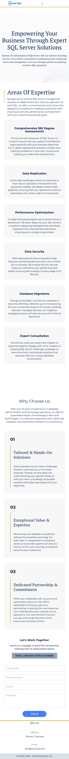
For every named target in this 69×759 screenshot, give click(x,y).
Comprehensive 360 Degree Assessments (34, 130)
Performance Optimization (34, 212)
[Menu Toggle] (42, 3)
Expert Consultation (34, 336)
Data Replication (35, 173)
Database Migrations (34, 293)
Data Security (34, 251)
